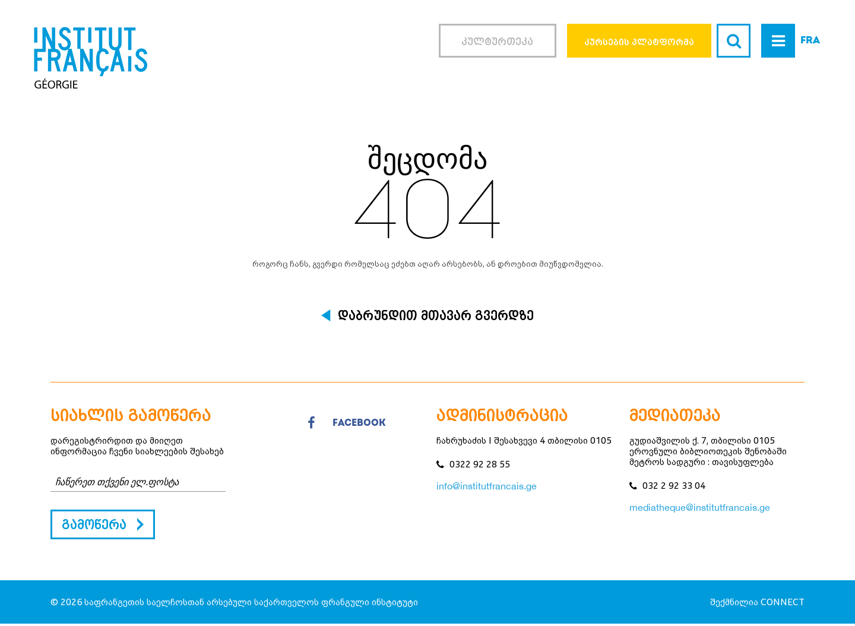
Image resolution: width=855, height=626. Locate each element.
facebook (347, 423)
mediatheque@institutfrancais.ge (699, 507)
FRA (810, 41)
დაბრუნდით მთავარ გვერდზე (436, 315)
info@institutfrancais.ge (486, 485)
